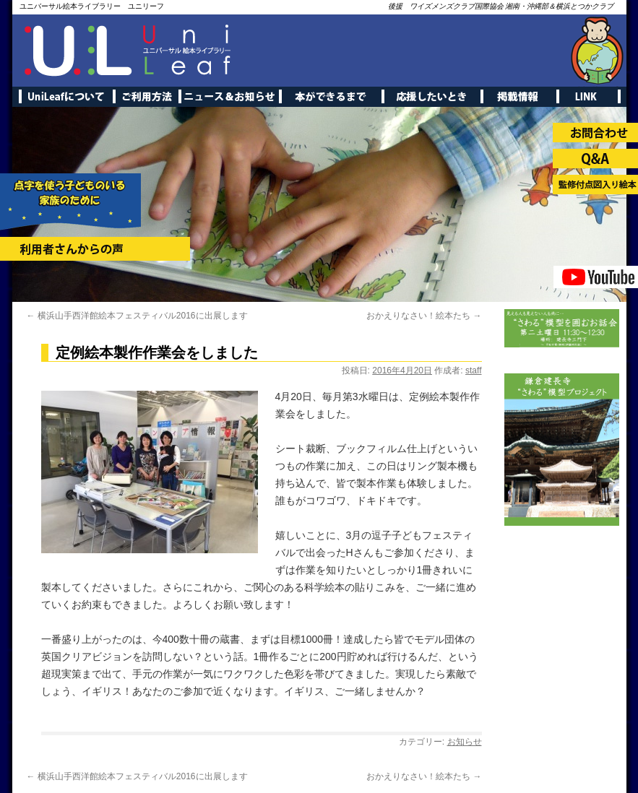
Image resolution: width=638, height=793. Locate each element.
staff (473, 370)
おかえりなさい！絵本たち (423, 316)
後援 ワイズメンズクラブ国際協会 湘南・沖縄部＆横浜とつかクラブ (501, 6)
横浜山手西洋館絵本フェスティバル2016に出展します (137, 316)
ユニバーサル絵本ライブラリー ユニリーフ (92, 6)
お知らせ (464, 742)
